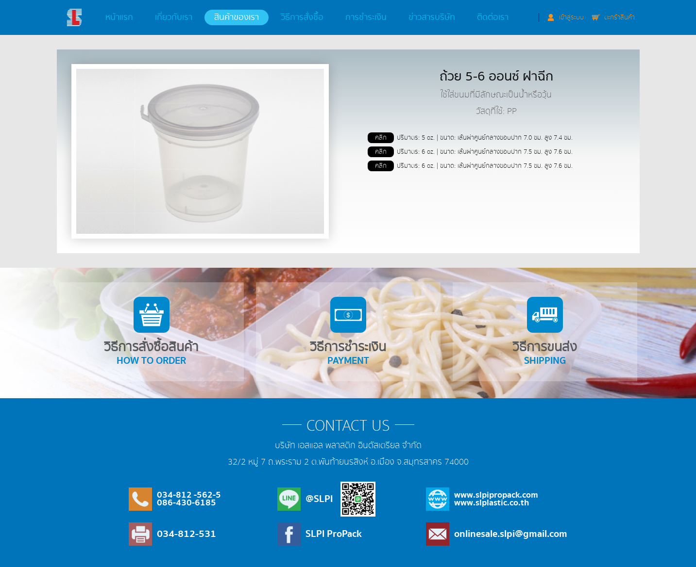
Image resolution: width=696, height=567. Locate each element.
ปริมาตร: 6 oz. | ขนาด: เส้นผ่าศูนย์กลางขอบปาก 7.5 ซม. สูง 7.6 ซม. (470, 151)
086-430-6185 (186, 503)
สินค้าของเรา (236, 17)
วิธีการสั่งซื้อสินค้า (151, 333)
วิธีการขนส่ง (545, 333)
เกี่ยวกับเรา (173, 17)
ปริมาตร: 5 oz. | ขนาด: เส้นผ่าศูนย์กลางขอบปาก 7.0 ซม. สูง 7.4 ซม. (470, 137)
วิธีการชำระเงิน (348, 333)
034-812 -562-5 (189, 495)
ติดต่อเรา (493, 17)
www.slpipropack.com (496, 495)
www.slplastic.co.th (491, 503)
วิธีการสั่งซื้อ (302, 17)
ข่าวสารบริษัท (431, 17)
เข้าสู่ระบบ (571, 17)
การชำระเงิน (366, 17)
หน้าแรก (119, 17)
